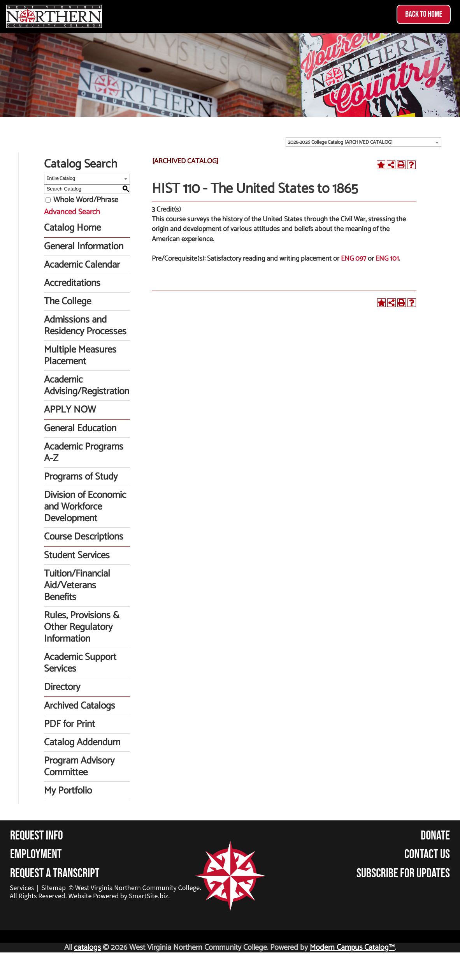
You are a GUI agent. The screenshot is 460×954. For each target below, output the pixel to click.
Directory (62, 687)
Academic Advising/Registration (86, 386)
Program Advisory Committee (79, 767)
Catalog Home (72, 228)
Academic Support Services (80, 663)
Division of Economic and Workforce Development (85, 507)
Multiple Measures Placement (80, 356)
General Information (83, 246)
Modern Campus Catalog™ (352, 947)
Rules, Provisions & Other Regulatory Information (81, 627)
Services (22, 888)
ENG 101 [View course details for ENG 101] (387, 259)
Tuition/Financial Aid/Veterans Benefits (77, 585)
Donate (435, 835)
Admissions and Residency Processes (85, 326)
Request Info (36, 835)
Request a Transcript (55, 873)
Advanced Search (72, 212)
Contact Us (427, 854)
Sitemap (53, 888)
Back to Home (423, 14)
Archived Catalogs (79, 706)
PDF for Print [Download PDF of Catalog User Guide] (69, 724)
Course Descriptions (83, 537)
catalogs (87, 947)
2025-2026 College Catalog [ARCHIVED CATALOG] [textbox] (340, 142)
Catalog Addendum (82, 742)
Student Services (77, 555)
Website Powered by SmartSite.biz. (119, 896)
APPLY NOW (70, 410)
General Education (80, 428)
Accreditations (72, 283)
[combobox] (363, 142)
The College (67, 301)
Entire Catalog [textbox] (60, 179)
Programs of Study (81, 477)
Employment (36, 854)
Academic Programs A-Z (83, 453)
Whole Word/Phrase (85, 200)
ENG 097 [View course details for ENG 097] (353, 259)
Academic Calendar (82, 265)
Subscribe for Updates (403, 873)
